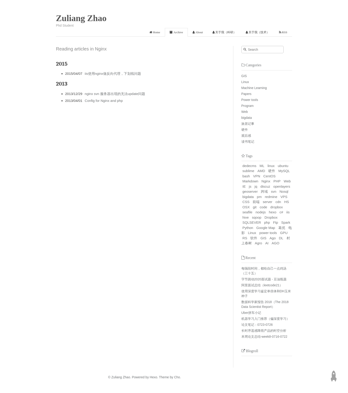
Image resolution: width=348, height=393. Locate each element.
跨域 (264, 191)
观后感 (246, 135)
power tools (268, 233)
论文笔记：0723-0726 (257, 324)
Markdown (250, 181)
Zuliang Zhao (81, 18)
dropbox (276, 207)
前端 (256, 202)
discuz (265, 186)
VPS (283, 197)
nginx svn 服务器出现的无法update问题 (115, 94)
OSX (246, 207)
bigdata (246, 118)
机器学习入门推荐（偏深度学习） (265, 319)
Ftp (275, 222)
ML (262, 166)
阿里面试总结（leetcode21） (262, 285)
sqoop (256, 217)
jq (255, 186)
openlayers (281, 186)
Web (244, 112)
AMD (261, 171)
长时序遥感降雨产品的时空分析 (263, 330)
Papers (246, 94)
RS (245, 238)
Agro (258, 243)
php (267, 222)
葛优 (281, 228)
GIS (244, 76)
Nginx (266, 181)
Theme (163, 377)
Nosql (283, 191)
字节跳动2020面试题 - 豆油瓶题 (264, 279)
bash (246, 176)
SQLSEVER (252, 222)
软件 (253, 238)
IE (244, 186)
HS (286, 202)
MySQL (284, 171)
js (250, 186)
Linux (245, 82)
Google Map (265, 228)
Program (247, 106)
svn (273, 191)
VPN (256, 176)
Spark (285, 222)
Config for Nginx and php (104, 101)
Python (248, 228)
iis (288, 212)
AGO (275, 243)
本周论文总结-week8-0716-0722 (264, 336)
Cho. (177, 377)
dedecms (250, 166)
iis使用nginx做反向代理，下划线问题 (113, 73)
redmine (271, 197)
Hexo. (153, 377)
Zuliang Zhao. (121, 377)
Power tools (249, 100)
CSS (246, 202)
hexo (272, 212)
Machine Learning (254, 88)
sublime (248, 171)
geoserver (250, 191)
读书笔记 (247, 141)
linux (271, 166)
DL (281, 238)
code (263, 207)
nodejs (261, 212)
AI (266, 243)
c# (281, 212)
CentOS (269, 176)
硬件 (244, 129)
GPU (284, 233)
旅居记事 (247, 123)
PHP (277, 181)
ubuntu (283, 166)
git (255, 207)
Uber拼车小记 (251, 313)
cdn (278, 202)
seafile (247, 212)
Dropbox (271, 217)
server (267, 202)
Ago (273, 238)
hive (246, 217)
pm (259, 197)
